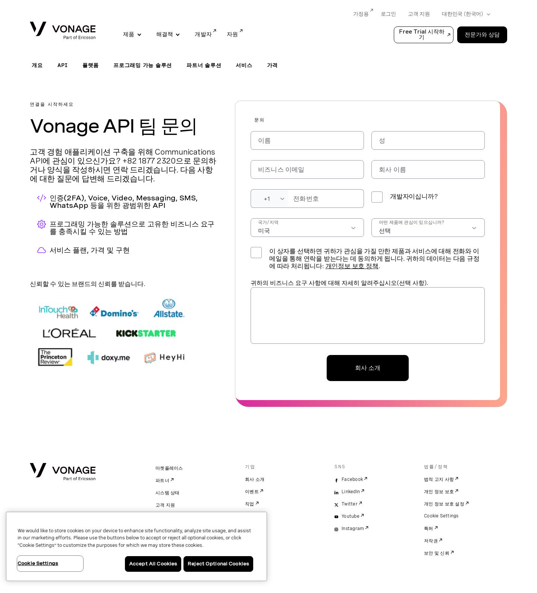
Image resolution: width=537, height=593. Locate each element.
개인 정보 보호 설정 (444, 504)
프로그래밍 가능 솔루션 (142, 65)
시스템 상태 (168, 492)
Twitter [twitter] (350, 504)
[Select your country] (464, 14)
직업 (249, 504)
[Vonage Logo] (62, 31)
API (62, 65)
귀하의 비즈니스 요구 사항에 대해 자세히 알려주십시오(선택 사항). (339, 282)
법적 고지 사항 (439, 479)
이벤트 (252, 491)
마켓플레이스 (169, 468)
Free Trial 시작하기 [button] (422, 34)
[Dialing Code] (269, 198)
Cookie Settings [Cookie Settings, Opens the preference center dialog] (38, 563)
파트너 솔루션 (203, 65)
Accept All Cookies (153, 564)
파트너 (162, 480)
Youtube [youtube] (350, 516)
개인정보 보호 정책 (352, 266)
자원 (232, 34)
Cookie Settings (441, 516)
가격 (272, 65)
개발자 (203, 34)
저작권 (431, 540)
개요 (37, 65)
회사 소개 (367, 367)
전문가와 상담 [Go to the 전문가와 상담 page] (482, 34)
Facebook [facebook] (352, 479)
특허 (428, 528)
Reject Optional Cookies (218, 564)
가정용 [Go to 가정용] (360, 14)
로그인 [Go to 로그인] (388, 14)
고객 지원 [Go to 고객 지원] (419, 14)
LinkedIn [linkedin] (351, 491)
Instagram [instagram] (353, 528)
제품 (129, 34)
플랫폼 (90, 65)
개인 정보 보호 (439, 491)
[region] (136, 546)
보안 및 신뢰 (436, 553)
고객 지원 (165, 505)
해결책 (164, 34)
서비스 (244, 65)
